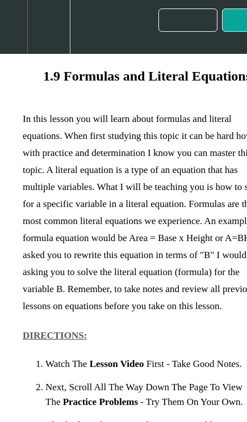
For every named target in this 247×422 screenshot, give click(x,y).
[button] (13, 27)
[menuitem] (48, 27)
